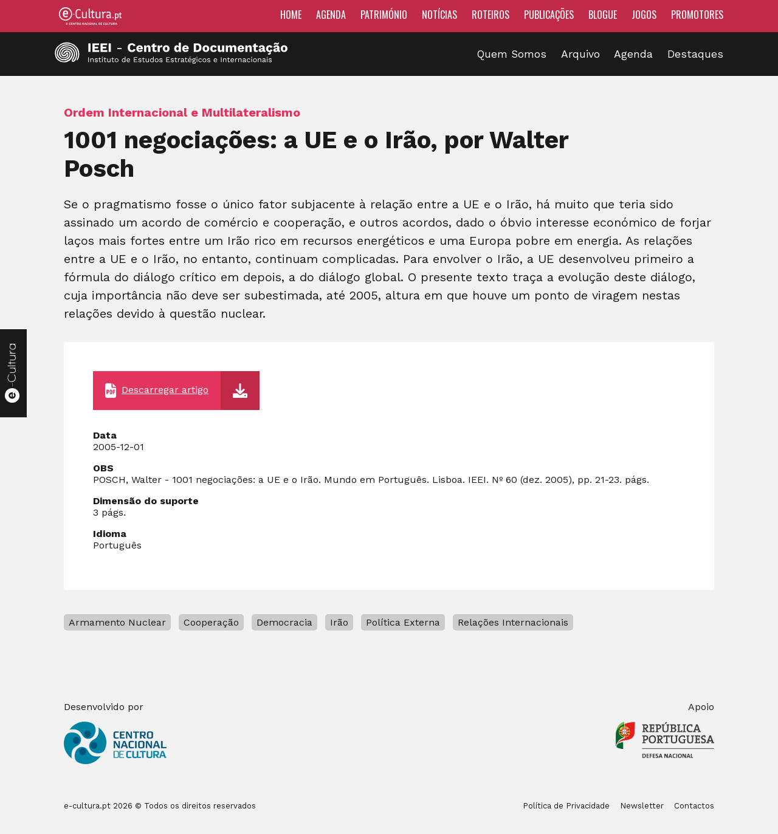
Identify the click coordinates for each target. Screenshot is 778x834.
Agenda (331, 14)
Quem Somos (511, 54)
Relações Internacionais (513, 622)
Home (290, 14)
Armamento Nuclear (117, 622)
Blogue (602, 14)
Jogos (644, 14)
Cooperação (211, 622)
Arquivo (580, 54)
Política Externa (403, 622)
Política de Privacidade (566, 805)
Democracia (284, 622)
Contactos (694, 805)
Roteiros (490, 14)
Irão (339, 622)
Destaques (695, 54)
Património (383, 14)
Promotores (697, 14)
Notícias (439, 14)
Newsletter (642, 805)
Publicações (549, 14)
